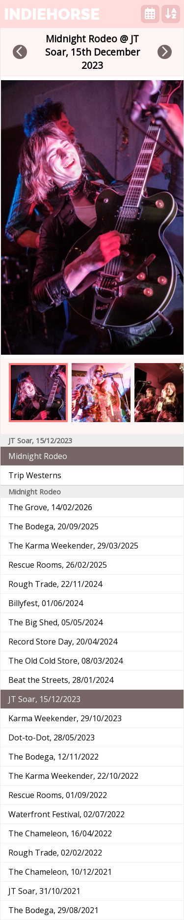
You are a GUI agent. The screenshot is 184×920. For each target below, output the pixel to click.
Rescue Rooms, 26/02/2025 (57, 564)
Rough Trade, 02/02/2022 (55, 852)
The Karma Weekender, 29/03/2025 (73, 545)
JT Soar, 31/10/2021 (44, 891)
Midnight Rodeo (37, 456)
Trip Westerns (34, 475)
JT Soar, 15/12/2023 (44, 699)
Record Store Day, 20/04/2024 (62, 641)
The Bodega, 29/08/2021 (53, 910)
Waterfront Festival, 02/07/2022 (66, 814)
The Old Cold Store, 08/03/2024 (65, 660)
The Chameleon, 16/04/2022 (60, 833)
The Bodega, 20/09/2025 (53, 526)
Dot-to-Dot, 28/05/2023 (51, 737)
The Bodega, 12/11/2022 (53, 756)
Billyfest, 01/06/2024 (45, 603)
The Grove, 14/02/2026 (50, 507)
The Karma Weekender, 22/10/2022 (73, 775)
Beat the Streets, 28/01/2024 (60, 680)
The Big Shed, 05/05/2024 (55, 622)
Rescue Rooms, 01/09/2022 (57, 795)
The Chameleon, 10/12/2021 (60, 871)
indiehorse (52, 14)
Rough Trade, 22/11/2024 (55, 584)
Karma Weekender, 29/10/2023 (65, 718)
